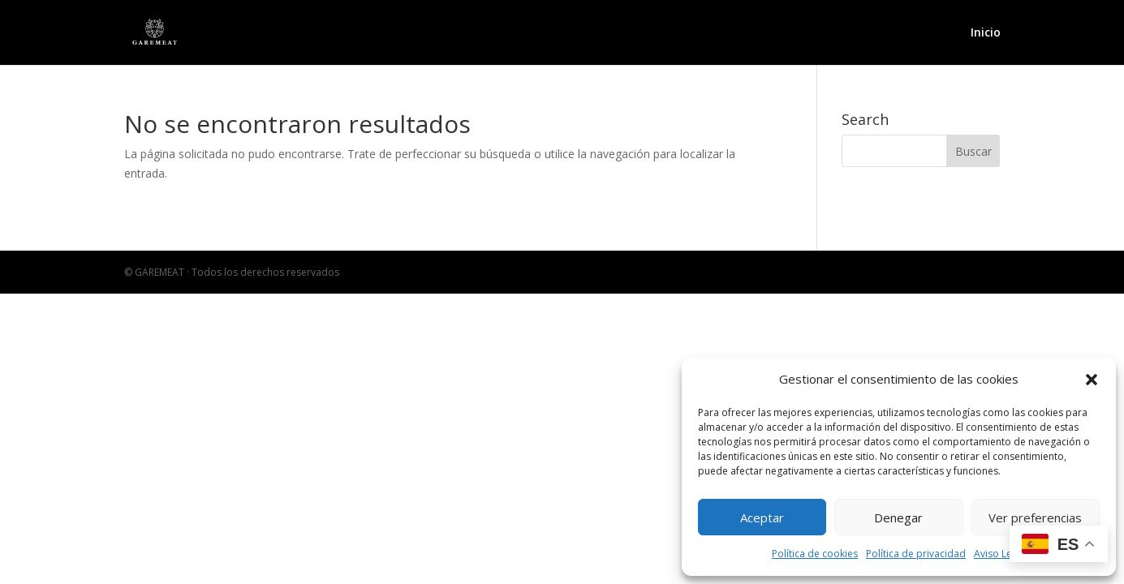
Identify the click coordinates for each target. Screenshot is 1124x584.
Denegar (898, 517)
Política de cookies (815, 553)
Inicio (986, 33)
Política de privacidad (916, 553)
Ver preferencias (1035, 517)
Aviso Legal (1000, 553)
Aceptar (762, 517)
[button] (1091, 379)
